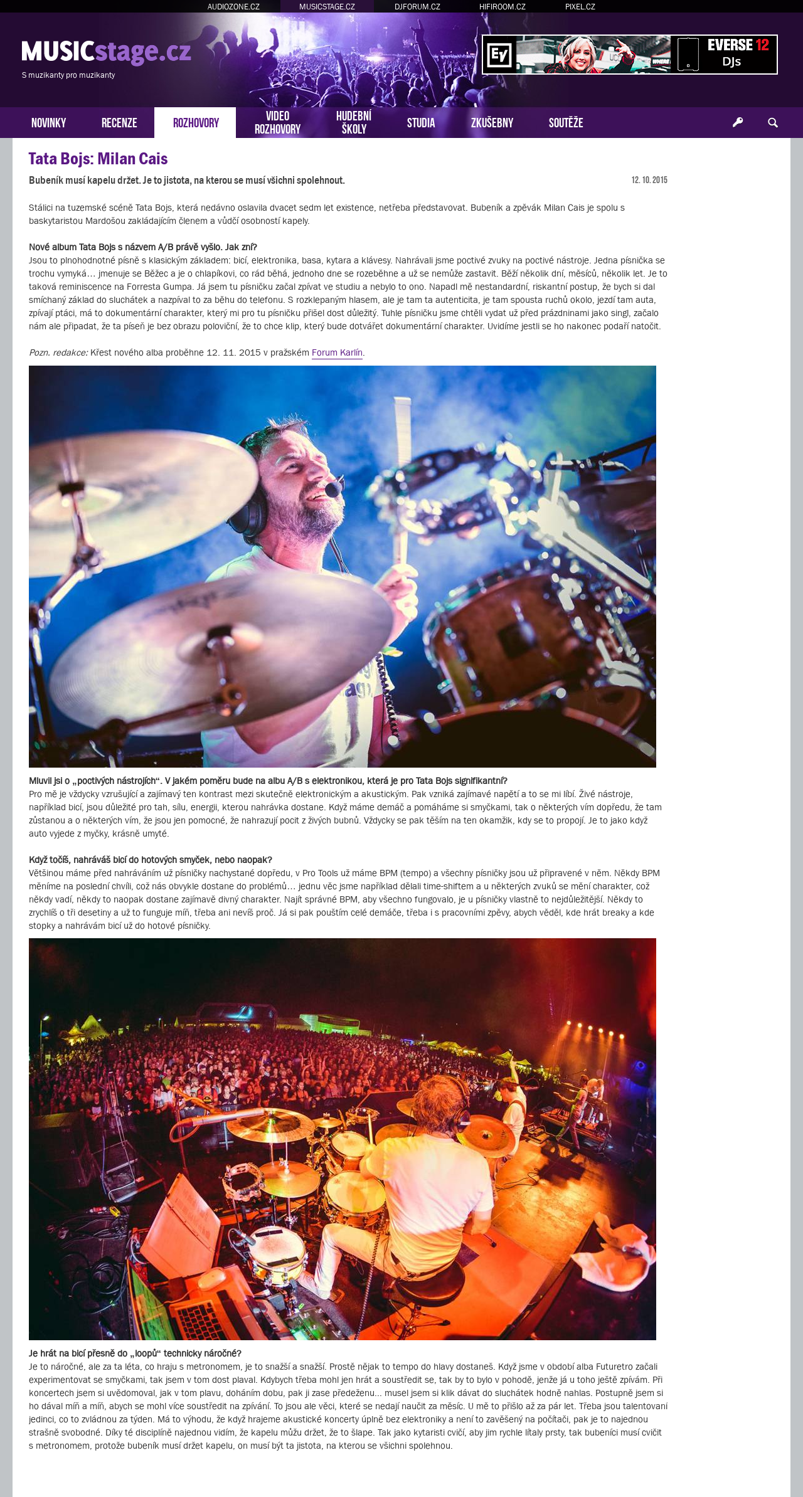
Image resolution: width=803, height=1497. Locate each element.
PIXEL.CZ (580, 6)
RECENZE (119, 121)
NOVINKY (48, 121)
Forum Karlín (337, 352)
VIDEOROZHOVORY (277, 121)
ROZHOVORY (196, 121)
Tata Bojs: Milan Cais (98, 158)
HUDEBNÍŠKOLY (353, 121)
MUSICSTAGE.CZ (327, 6)
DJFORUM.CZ (417, 6)
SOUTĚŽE (566, 121)
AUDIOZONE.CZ (234, 6)
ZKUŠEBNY (492, 121)
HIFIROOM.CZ (502, 6)
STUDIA (421, 121)
